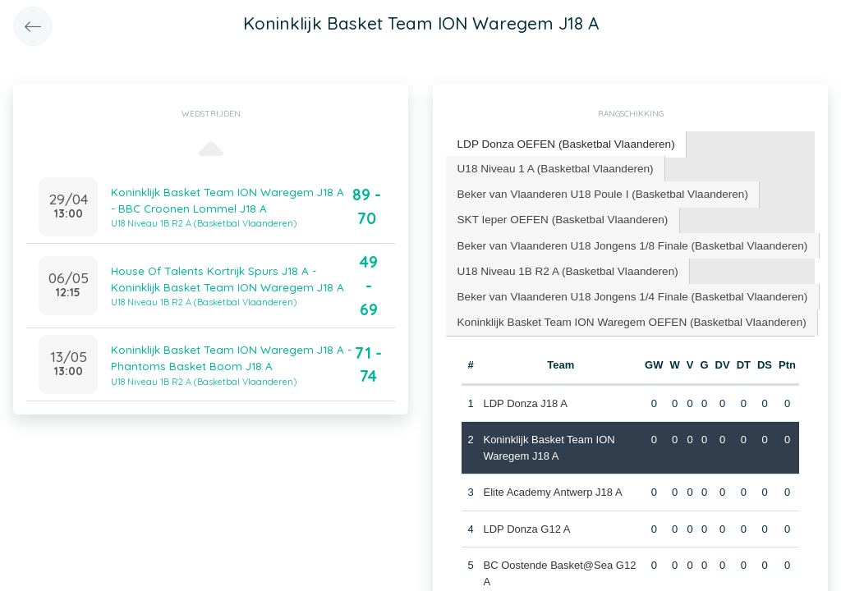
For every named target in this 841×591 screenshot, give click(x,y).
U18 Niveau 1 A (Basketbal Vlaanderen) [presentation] (551, 166)
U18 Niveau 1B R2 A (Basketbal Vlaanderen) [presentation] (563, 265)
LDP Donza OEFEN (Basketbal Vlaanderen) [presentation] (561, 143)
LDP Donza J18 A (525, 394)
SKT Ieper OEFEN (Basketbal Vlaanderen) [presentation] (558, 215)
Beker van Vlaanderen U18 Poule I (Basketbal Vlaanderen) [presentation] (596, 191)
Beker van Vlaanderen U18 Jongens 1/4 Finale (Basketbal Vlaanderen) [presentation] (625, 289)
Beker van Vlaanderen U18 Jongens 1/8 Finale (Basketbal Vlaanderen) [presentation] (625, 240)
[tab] (561, 144)
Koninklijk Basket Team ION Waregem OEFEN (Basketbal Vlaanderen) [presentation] (624, 314)
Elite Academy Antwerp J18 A (552, 483)
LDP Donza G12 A (526, 520)
